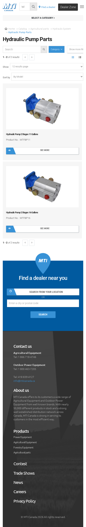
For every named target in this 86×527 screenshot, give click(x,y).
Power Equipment (22, 437)
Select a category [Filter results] (43, 18)
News (18, 482)
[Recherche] (24, 7)
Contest (20, 464)
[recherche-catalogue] (22, 49)
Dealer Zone (68, 7)
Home (10, 28)
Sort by (6, 77)
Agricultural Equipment (25, 442)
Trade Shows (24, 473)
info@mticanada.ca (24, 381)
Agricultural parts (39, 28)
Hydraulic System (62, 28)
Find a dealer (46, 7)
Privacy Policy (24, 501)
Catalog (22, 28)
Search (43, 314)
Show (6, 66)
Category (55, 49)
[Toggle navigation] (82, 6)
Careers (19, 492)
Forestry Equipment (23, 447)
